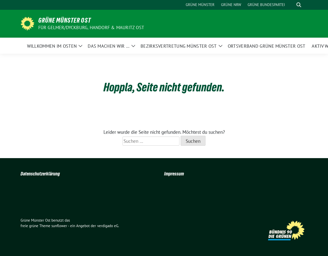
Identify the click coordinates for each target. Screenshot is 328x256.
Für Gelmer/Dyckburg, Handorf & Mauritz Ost (91, 27)
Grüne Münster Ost (64, 20)
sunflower (59, 225)
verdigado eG (107, 225)
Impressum (174, 173)
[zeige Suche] (299, 5)
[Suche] (291, 5)
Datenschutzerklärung (40, 173)
